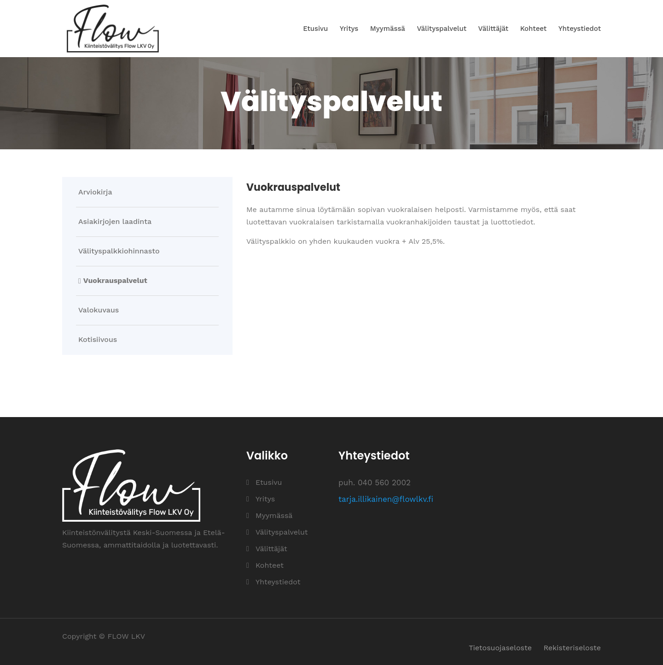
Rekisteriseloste (572, 647)
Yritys (349, 28)
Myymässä (387, 28)
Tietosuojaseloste (500, 647)
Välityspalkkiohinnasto (119, 251)
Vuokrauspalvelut (115, 280)
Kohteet (533, 28)
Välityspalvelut (441, 28)
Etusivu (315, 28)
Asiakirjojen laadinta (114, 221)
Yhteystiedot (579, 28)
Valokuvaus (98, 310)
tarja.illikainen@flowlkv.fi (385, 499)
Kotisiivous (97, 339)
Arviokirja (95, 192)
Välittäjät (493, 28)
